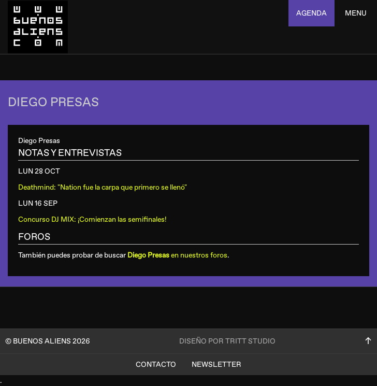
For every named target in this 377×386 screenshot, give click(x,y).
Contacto (156, 364)
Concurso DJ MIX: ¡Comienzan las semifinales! (92, 219)
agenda (311, 13)
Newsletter (216, 364)
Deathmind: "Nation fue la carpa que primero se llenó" (102, 187)
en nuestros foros (177, 255)
